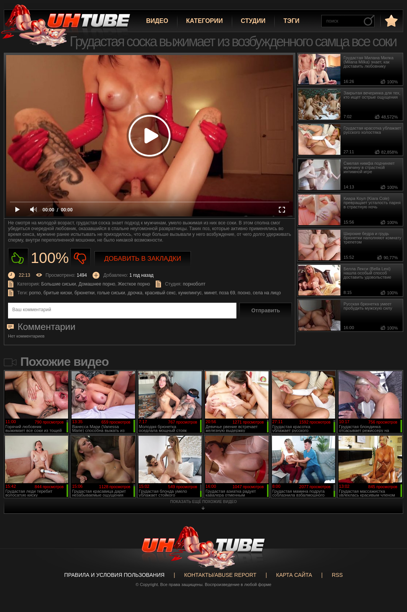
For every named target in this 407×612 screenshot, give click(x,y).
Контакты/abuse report (220, 575)
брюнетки (84, 292)
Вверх (389, 576)
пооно (244, 292)
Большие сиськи (58, 284)
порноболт (194, 284)
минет (210, 292)
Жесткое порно (134, 284)
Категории (204, 21)
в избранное (390, 20)
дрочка (135, 292)
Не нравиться (80, 258)
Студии (253, 21)
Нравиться (18, 258)
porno (35, 292)
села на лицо (267, 292)
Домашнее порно (96, 284)
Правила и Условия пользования (114, 575)
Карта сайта (294, 575)
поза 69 (227, 292)
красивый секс (160, 292)
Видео (157, 21)
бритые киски (57, 292)
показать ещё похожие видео (203, 502)
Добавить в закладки (142, 258)
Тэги (291, 21)
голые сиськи (111, 292)
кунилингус (190, 292)
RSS (337, 575)
